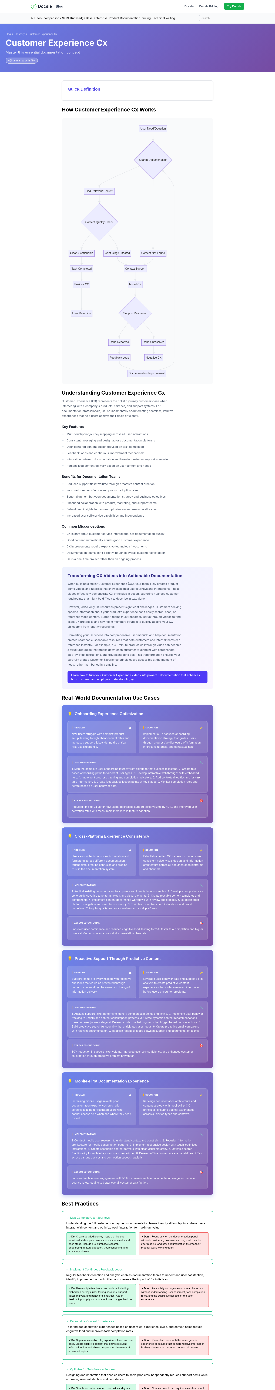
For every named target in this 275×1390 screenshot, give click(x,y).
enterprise (100, 18)
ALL (33, 18)
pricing (146, 18)
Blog (59, 6)
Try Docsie (234, 6)
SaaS (65, 18)
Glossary (20, 33)
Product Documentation (124, 18)
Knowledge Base (81, 18)
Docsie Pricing (209, 6)
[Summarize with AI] (22, 61)
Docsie (189, 6)
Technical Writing (163, 18)
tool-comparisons (49, 18)
